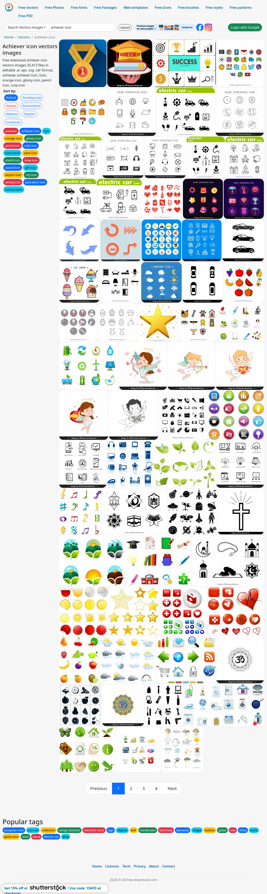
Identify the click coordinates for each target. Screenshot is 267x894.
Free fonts (79, 7)
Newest (11, 106)
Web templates (135, 7)
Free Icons (163, 7)
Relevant (12, 114)
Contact (168, 866)
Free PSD (25, 16)
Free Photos (54, 7)
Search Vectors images (25, 27)
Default (11, 98)
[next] (172, 788)
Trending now (31, 98)
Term (126, 866)
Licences (112, 866)
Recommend (31, 106)
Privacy (140, 866)
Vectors (24, 37)
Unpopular (13, 122)
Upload (125, 27)
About (154, 866)
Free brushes (188, 7)
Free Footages (105, 7)
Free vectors (28, 7)
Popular (29, 114)
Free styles (214, 7)
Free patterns (241, 7)
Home (9, 37)
